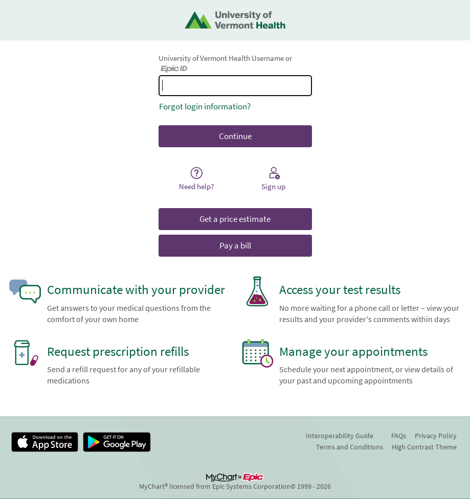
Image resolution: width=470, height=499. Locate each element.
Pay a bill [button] (235, 245)
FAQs (398, 435)
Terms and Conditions (349, 446)
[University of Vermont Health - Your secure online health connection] (235, 20)
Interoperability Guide (339, 435)
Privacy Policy (436, 435)
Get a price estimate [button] (235, 218)
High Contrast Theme (424, 446)
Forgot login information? (205, 106)
